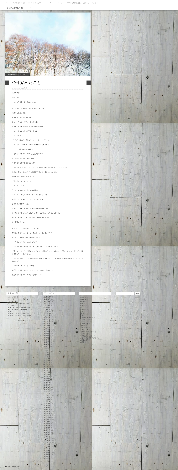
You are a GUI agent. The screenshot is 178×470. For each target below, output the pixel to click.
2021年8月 (47, 340)
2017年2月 (47, 434)
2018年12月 (47, 391)
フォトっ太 (84, 330)
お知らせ (86, 3)
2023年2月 (47, 315)
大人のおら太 (85, 334)
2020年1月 (47, 364)
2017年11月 (47, 418)
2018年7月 (47, 401)
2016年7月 (47, 448)
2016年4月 (47, 454)
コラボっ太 (84, 323)
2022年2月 (47, 332)
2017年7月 (47, 424)
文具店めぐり (84, 340)
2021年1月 (47, 348)
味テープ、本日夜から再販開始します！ (20, 309)
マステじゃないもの (87, 332)
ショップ (83, 311)
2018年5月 (47, 405)
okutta (82, 301)
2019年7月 (47, 377)
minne (45, 3)
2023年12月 (47, 311)
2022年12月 (47, 319)
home (8, 3)
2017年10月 (47, 420)
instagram (61, 3)
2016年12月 (47, 438)
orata (81, 303)
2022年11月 (47, 321)
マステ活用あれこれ (74, 3)
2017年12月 (47, 416)
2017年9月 (47, 422)
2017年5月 (47, 428)
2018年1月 (47, 414)
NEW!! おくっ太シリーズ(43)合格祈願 (19, 315)
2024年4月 (47, 303)
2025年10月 (47, 297)
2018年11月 (47, 393)
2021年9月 (47, 338)
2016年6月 (47, 450)
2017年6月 (47, 426)
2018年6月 (47, 403)
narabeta (83, 299)
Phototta (82, 305)
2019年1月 (47, 389)
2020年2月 (47, 362)
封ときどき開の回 (13, 297)
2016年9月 (47, 444)
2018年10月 (47, 395)
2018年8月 (47, 399)
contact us (38, 8)
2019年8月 (47, 375)
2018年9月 (47, 397)
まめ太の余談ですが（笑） (15, 8)
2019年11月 (47, 368)
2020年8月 (47, 354)
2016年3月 (47, 456)
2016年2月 (47, 459)
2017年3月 (47, 432)
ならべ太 (83, 315)
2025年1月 (47, 299)
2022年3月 (47, 330)
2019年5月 (47, 381)
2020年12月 (47, 350)
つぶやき (95, 3)
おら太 (83, 321)
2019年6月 (47, 379)
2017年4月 (47, 430)
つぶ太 (83, 325)
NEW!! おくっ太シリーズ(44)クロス (18, 313)
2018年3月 (47, 409)
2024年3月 (47, 305)
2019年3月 (47, 385)
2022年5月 (47, 325)
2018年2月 (47, 411)
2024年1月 (47, 309)
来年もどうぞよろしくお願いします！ (19, 303)
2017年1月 (47, 436)
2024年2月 (47, 307)
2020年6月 (47, 358)
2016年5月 (47, 452)
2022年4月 (47, 328)
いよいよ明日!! (12, 301)
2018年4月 (47, 407)
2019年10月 (47, 371)
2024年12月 (47, 301)
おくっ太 (83, 307)
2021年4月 (47, 346)
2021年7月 (47, 342)
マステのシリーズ (19, 3)
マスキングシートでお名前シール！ (18, 299)
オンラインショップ (34, 3)
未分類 (82, 342)
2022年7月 (47, 323)
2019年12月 (47, 366)
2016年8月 (47, 446)
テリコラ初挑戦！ (13, 305)
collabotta (83, 297)
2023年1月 (47, 317)
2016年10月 (47, 442)
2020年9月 (47, 352)
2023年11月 (47, 313)
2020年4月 (47, 360)
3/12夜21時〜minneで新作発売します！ (20, 307)
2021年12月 (47, 334)
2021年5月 (47, 344)
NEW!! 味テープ (12, 311)
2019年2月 (47, 387)
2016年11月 (47, 440)
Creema (52, 3)
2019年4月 (47, 383)
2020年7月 (47, 356)
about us (30, 8)
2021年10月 (47, 336)
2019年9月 (47, 373)
